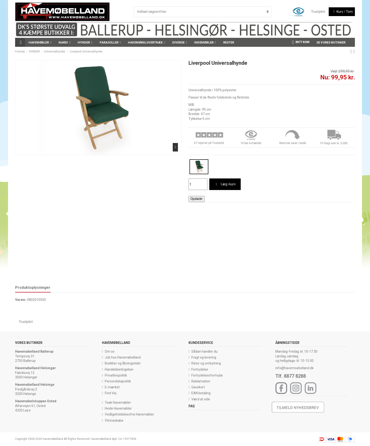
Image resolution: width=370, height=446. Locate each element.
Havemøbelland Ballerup (34, 351)
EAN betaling (200, 393)
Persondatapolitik (118, 381)
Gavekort (198, 387)
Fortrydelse (199, 369)
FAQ (192, 406)
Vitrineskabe (114, 420)
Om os (109, 351)
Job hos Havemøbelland (123, 357)
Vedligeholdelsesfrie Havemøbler (129, 414)
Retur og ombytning (206, 363)
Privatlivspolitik (116, 375)
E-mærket (112, 387)
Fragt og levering (203, 357)
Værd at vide (200, 399)
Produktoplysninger (32, 287)
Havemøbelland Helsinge (34, 384)
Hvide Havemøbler (118, 408)
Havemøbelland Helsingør (35, 368)
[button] (40, 42)
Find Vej (110, 393)
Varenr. (20, 300)
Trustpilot (318, 11)
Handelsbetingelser (119, 369)
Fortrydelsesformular (207, 375)
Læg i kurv (225, 184)
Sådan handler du (204, 351)
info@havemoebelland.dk (294, 368)
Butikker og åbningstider (123, 363)
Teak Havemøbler (118, 402)
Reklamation (200, 381)
